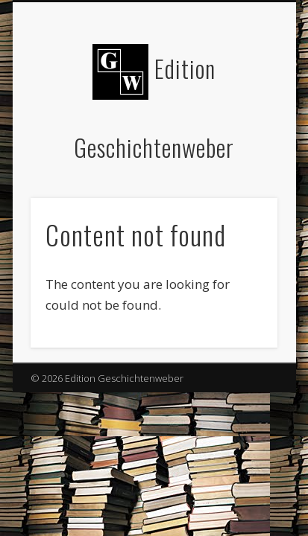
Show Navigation (241, 133)
